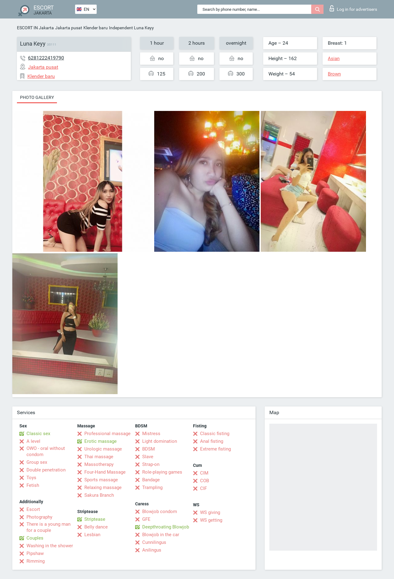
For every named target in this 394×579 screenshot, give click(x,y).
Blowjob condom (159, 511)
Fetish (32, 485)
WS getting (211, 520)
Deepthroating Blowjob (165, 527)
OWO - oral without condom (45, 451)
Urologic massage (103, 449)
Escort (33, 509)
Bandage (151, 480)
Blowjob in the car (160, 534)
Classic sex (38, 433)
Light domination (159, 441)
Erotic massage (100, 441)
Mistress (151, 433)
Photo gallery (37, 97)
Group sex (36, 462)
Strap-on (150, 464)
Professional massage (107, 433)
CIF (203, 488)
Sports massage (101, 480)
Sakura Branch (99, 495)
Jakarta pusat (68, 27)
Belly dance (96, 527)
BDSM (148, 449)
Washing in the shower (49, 545)
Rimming (35, 561)
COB (204, 480)
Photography (39, 517)
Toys (31, 477)
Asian (334, 58)
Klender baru (95, 27)
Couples (34, 538)
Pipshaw (35, 553)
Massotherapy (99, 464)
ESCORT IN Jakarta (35, 27)
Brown (334, 74)
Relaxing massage (103, 487)
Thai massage (98, 456)
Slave (147, 456)
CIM (204, 473)
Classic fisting (214, 433)
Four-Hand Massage (105, 472)
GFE (146, 519)
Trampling (152, 487)
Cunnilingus (154, 542)
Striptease (94, 519)
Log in (353, 8)
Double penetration (46, 470)
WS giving (210, 512)
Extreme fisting (215, 449)
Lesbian (92, 534)
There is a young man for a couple (48, 527)
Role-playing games (162, 472)
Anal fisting (211, 441)
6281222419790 (46, 58)
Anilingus (151, 550)
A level (33, 441)
